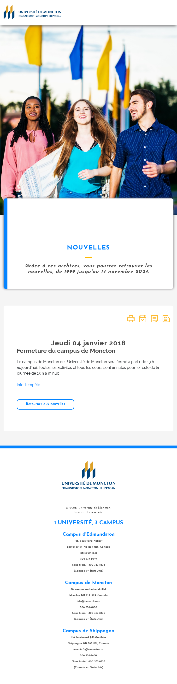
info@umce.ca (88, 553)
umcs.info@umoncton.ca (88, 649)
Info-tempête (28, 385)
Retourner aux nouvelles (45, 404)
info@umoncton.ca (88, 601)
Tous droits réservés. (88, 512)
